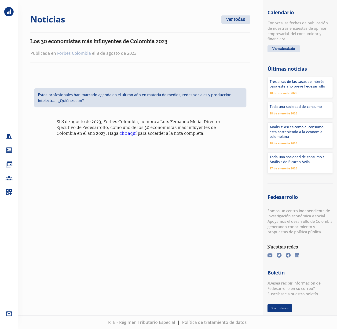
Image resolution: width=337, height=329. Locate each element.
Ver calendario (283, 49)
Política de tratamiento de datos (214, 322)
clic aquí (128, 133)
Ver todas (235, 19)
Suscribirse (280, 308)
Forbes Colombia (74, 53)
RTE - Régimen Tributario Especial (141, 322)
